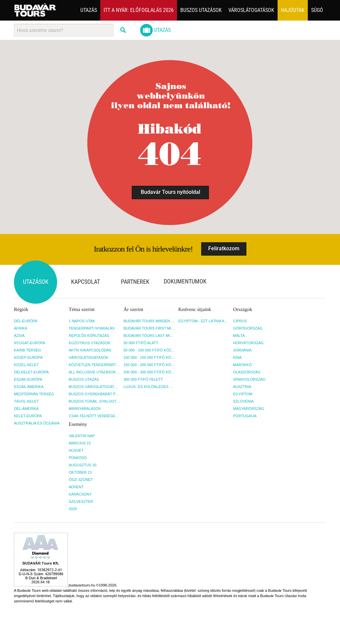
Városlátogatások (251, 10)
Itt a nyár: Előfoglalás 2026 (139, 10)
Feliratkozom (223, 248)
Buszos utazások (201, 10)
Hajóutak (292, 10)
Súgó (317, 10)
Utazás (88, 10)
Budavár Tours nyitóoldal (170, 192)
